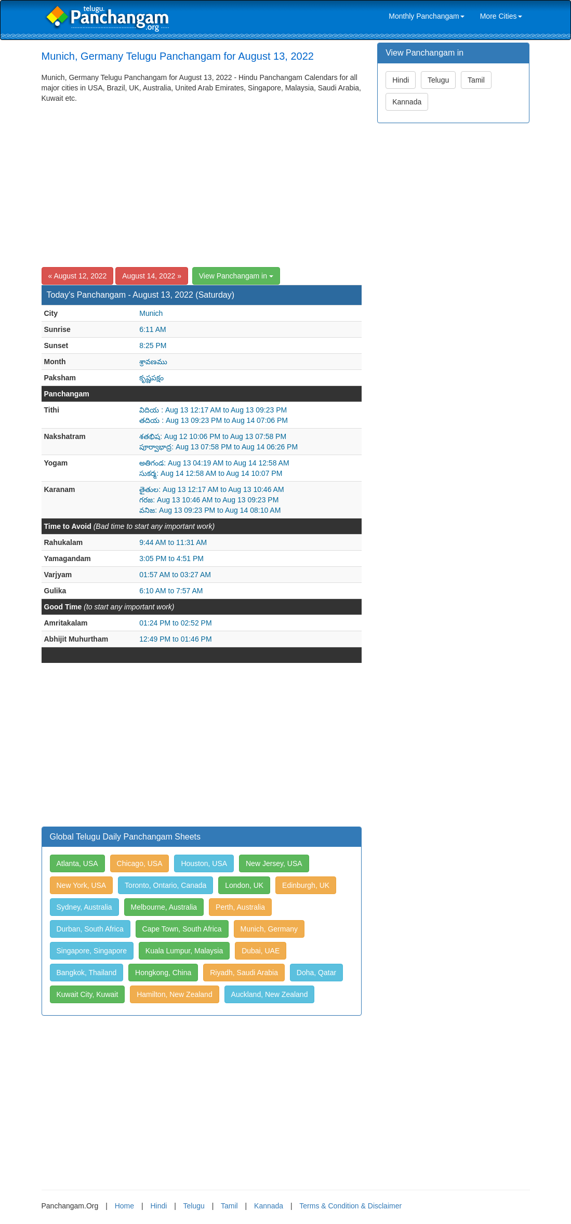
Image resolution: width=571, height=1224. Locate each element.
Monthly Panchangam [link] (426, 16)
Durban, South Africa (90, 929)
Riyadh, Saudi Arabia (244, 972)
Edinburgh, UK (305, 885)
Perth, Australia (240, 907)
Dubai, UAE (261, 951)
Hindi (400, 80)
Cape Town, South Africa (182, 929)
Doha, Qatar (316, 972)
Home (124, 1206)
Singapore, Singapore (92, 951)
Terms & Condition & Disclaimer (350, 1206)
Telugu (438, 80)
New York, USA (82, 885)
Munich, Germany (269, 929)
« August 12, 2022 (77, 276)
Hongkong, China (163, 972)
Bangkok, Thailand (87, 972)
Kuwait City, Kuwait (87, 994)
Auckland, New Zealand (269, 994)
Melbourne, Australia (164, 907)
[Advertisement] (202, 181)
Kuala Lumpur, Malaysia (184, 951)
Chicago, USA (140, 863)
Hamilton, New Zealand (175, 994)
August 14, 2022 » (151, 276)
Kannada (406, 102)
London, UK (244, 885)
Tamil (476, 80)
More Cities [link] (501, 16)
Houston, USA (204, 863)
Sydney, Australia (84, 907)
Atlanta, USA (77, 863)
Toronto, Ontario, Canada (165, 885)
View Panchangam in (236, 276)
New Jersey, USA (274, 863)
